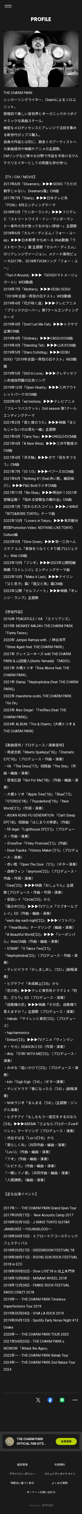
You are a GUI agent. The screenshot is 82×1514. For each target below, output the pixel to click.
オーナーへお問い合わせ (41, 1492)
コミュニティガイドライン (59, 1473)
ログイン (75, 6)
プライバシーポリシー (22, 1473)
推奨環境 (22, 1464)
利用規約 (59, 1464)
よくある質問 (60, 1483)
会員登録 (66, 1441)
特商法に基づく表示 (22, 1483)
